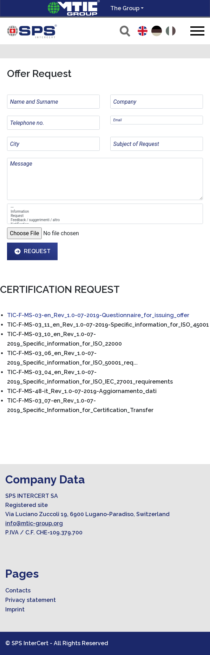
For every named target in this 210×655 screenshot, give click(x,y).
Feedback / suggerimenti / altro (105, 220)
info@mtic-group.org (34, 523)
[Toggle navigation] (197, 30)
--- (105, 207)
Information (105, 212)
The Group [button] (124, 8)
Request (105, 216)
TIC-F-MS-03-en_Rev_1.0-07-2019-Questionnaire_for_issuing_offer (98, 315)
